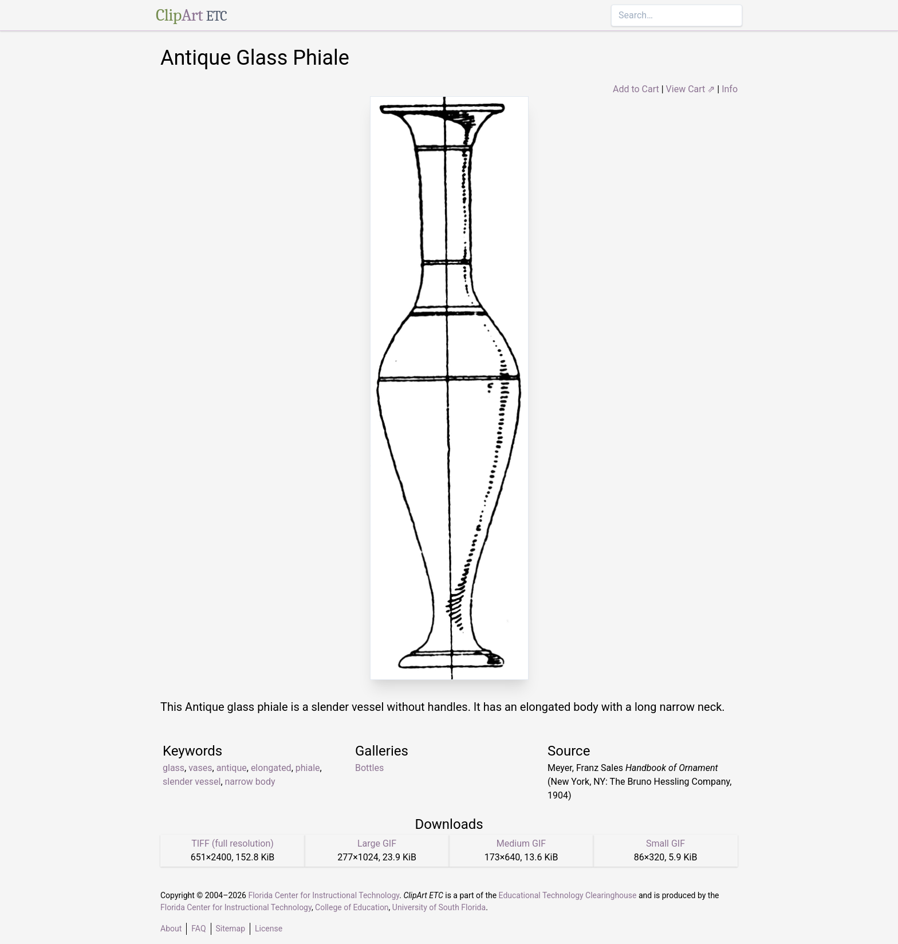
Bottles (369, 767)
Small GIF (665, 843)
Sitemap (230, 928)
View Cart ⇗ (690, 89)
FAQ (198, 928)
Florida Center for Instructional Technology (323, 895)
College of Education (352, 907)
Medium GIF (521, 843)
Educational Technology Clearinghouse (568, 895)
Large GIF (376, 843)
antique (231, 767)
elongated (271, 767)
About (171, 928)
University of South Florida (439, 907)
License (268, 928)
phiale (308, 767)
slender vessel (191, 781)
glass (173, 767)
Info (730, 89)
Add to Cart (636, 89)
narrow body (250, 781)
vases (200, 767)
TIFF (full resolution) (232, 843)
